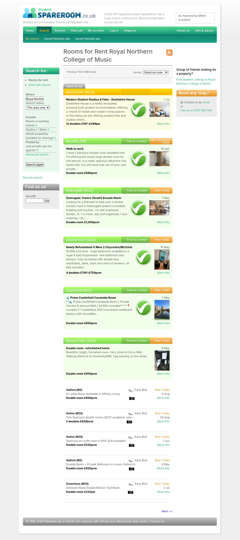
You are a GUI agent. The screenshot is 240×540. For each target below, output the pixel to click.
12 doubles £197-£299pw (83, 123)
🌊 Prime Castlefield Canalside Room (91, 297)
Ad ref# (31, 196)
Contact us (157, 521)
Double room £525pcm (81, 445)
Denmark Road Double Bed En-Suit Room (93, 488)
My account (96, 31)
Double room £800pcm (81, 398)
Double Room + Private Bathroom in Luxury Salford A (100, 464)
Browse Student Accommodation (60, 31)
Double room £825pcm (81, 468)
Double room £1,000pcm (82, 222)
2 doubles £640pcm (79, 421)
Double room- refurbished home (88, 348)
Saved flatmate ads (87, 38)
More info (163, 123)
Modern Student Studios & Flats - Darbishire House (100, 99)
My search (32, 38)
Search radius (35, 103)
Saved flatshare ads (57, 38)
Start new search (40, 85)
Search (44, 31)
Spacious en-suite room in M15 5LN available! (96, 441)
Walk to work (75, 148)
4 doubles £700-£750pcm (83, 272)
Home (30, 31)
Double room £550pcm (81, 373)
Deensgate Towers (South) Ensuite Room (93, 198)
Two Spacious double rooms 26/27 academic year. (99, 417)
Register (130, 31)
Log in (114, 31)
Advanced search (37, 154)
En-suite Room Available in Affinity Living (93, 394)
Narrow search (32, 177)
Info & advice (204, 31)
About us (183, 31)
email (206, 102)
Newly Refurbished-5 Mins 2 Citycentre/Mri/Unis (99, 247)
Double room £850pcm (81, 323)
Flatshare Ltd (52, 521)
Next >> (167, 511)
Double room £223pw (80, 492)
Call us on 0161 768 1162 (196, 110)
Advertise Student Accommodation (76, 31)
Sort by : (151, 72)
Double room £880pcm (81, 173)
